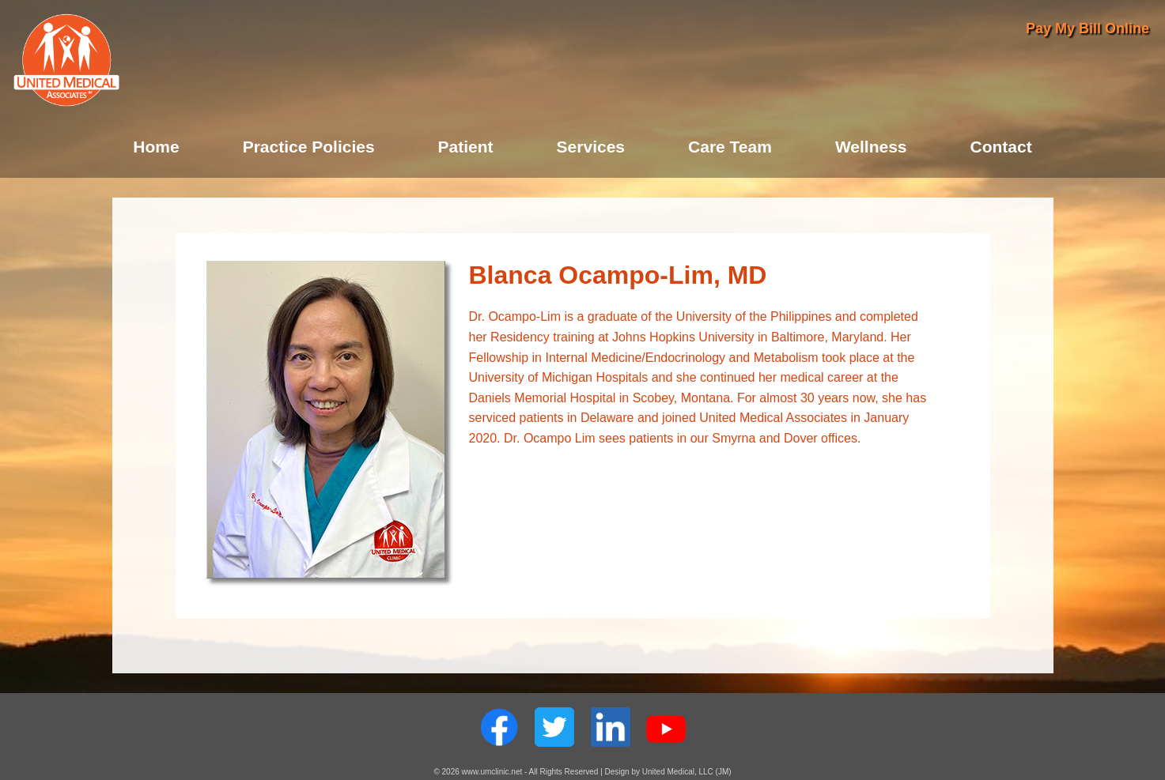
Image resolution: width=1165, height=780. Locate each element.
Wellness (871, 147)
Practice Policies (309, 147)
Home (156, 147)
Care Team (730, 147)
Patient (466, 147)
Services (591, 147)
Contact (1001, 147)
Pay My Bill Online (1087, 28)
